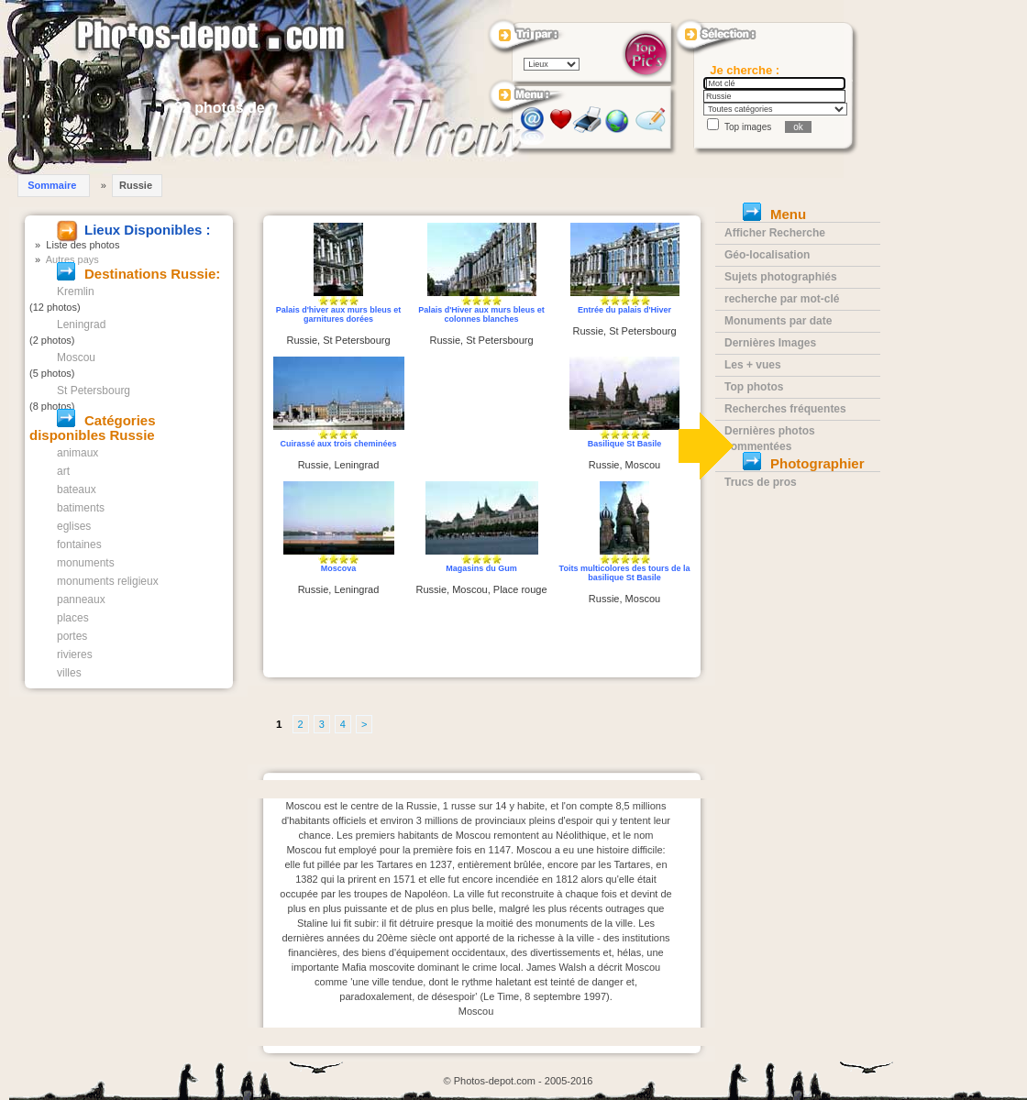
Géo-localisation (767, 254)
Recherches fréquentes (785, 408)
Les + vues (752, 364)
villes (69, 672)
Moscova (339, 568)
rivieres (75, 654)
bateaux (76, 489)
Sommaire (52, 185)
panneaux (81, 599)
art (63, 471)
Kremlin (75, 291)
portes (72, 636)
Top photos (753, 386)
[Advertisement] (482, 419)
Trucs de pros (760, 482)
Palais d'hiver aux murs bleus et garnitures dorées (339, 314)
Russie (135, 185)
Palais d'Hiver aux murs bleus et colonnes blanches (481, 314)
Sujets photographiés (780, 276)
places (73, 617)
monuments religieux (108, 581)
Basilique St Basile (625, 443)
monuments (86, 562)
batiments (81, 507)
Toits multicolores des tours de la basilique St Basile (624, 573)
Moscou (76, 357)
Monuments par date (778, 320)
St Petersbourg (93, 390)
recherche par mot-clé (781, 298)
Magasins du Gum (481, 568)
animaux (77, 452)
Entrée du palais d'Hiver (624, 309)
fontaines (79, 544)
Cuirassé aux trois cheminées (338, 443)
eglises (74, 526)
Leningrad (81, 324)
